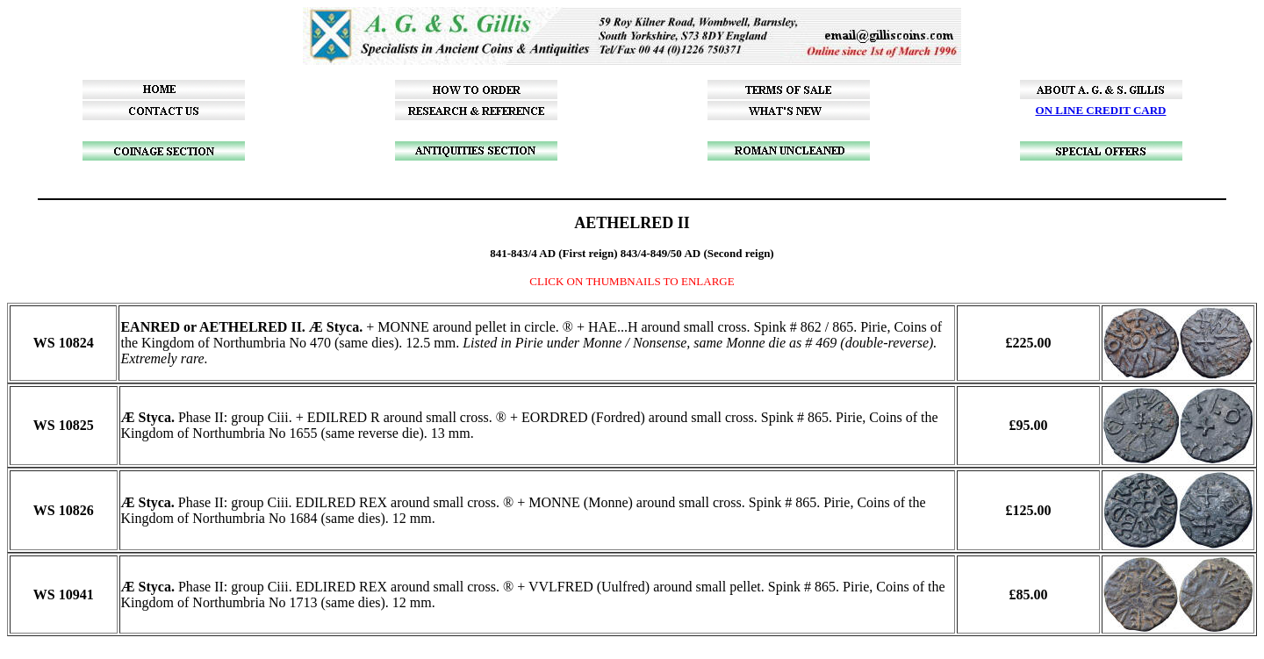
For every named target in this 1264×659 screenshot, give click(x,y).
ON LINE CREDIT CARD (1101, 110)
